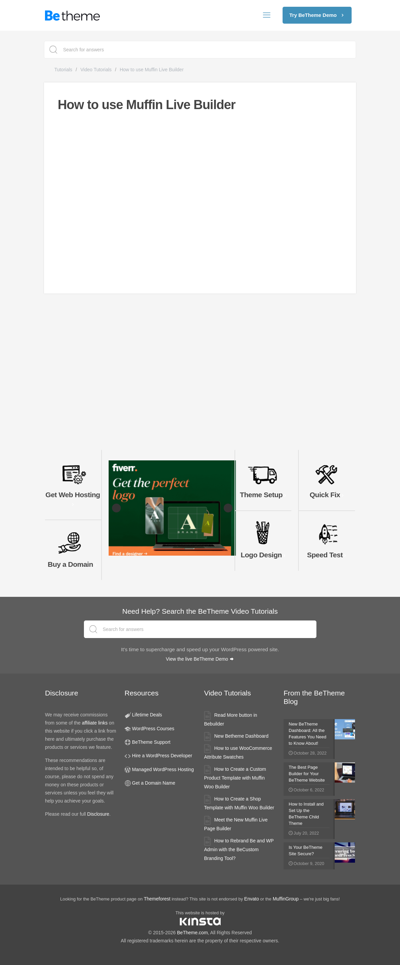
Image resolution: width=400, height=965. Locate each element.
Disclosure (98, 814)
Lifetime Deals (147, 714)
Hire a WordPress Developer (162, 755)
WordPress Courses (153, 728)
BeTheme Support (151, 742)
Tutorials (63, 69)
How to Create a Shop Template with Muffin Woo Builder (239, 803)
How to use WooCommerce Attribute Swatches (238, 752)
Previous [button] (116, 508)
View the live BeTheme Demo (200, 659)
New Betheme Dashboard (241, 736)
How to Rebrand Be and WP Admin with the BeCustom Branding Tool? (239, 849)
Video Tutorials (95, 69)
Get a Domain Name (153, 783)
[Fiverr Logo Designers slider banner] (172, 508)
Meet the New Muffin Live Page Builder (236, 824)
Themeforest (157, 898)
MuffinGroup (286, 898)
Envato (251, 898)
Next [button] (228, 508)
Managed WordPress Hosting (163, 769)
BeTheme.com (192, 932)
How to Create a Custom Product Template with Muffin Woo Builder (235, 777)
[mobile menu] (266, 15)
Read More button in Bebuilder (230, 719)
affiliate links (95, 723)
